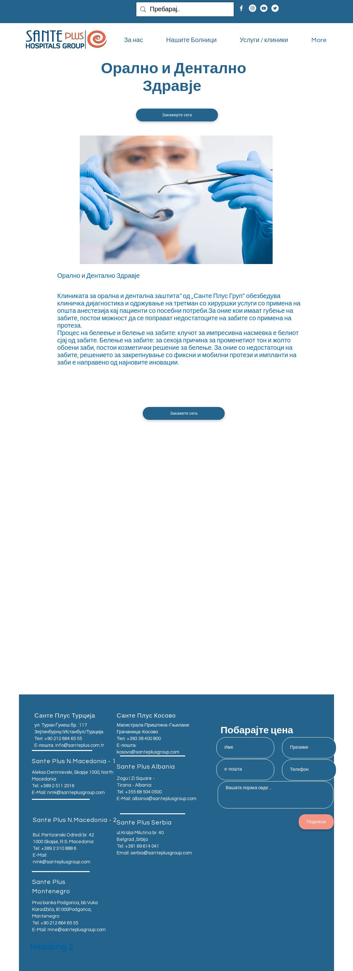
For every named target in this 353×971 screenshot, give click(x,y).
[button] (177, 115)
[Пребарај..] (185, 9)
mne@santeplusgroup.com (77, 929)
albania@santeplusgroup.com (164, 798)
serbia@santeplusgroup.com (161, 853)
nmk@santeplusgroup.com (76, 792)
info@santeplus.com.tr (79, 745)
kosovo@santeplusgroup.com (148, 752)
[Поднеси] (316, 821)
